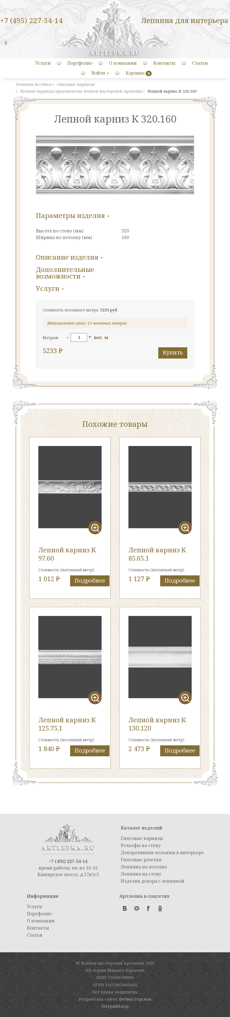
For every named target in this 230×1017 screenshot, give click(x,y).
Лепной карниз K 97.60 (67, 554)
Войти (100, 73)
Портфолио (79, 63)
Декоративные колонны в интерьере (162, 853)
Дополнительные (65, 272)
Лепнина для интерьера (184, 20)
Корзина (135, 73)
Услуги (43, 63)
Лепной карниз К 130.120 (157, 723)
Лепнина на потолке (144, 867)
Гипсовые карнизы (142, 838)
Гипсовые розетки (141, 860)
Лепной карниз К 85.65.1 (157, 554)
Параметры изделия (72, 215)
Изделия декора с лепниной (152, 881)
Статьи (200, 63)
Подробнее (89, 580)
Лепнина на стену (141, 874)
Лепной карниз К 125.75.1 (67, 723)
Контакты (164, 63)
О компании (123, 63)
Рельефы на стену (141, 845)
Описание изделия (69, 257)
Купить (173, 352)
